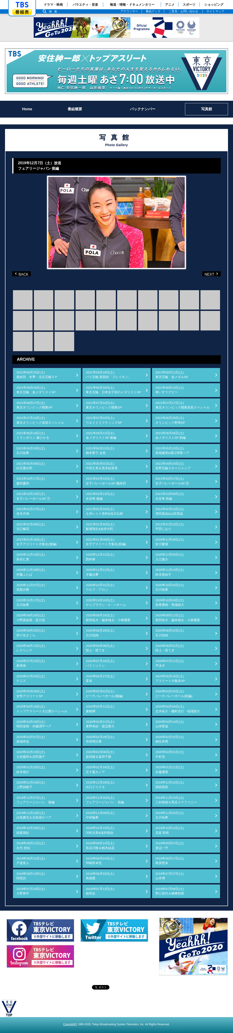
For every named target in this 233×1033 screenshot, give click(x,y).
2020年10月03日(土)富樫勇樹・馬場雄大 (169, 603)
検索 (54, 11)
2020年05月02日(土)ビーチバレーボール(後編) (104, 694)
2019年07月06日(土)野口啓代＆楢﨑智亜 (169, 891)
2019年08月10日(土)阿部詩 (30, 876)
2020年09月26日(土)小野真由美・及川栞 (30, 618)
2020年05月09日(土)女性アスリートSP (30, 694)
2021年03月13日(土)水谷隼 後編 (100, 496)
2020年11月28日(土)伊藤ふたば (30, 572)
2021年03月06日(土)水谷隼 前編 (169, 496)
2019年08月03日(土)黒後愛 (100, 876)
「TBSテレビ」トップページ (22, 5)
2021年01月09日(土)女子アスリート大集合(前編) (106, 542)
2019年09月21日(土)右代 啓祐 (30, 845)
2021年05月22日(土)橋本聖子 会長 (100, 451)
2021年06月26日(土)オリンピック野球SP (170, 420)
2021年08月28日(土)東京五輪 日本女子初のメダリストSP (113, 390)
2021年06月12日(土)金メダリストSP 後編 (101, 435)
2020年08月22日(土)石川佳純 (169, 633)
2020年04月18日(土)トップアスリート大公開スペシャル (41, 709)
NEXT (204, 273)
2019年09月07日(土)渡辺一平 (169, 845)
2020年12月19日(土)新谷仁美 (30, 557)
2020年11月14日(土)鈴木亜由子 (169, 572)
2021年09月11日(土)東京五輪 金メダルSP (171, 375)
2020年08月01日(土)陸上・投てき (169, 648)
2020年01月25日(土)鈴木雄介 (30, 769)
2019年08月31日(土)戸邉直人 (30, 861)
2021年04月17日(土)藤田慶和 (30, 481)
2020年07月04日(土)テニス (30, 679)
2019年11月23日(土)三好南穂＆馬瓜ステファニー (176, 800)
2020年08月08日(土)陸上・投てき (100, 648)
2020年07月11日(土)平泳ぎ (169, 663)
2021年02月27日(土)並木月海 (30, 511)
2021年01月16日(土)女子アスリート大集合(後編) (36, 542)
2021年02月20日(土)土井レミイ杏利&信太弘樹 (104, 511)
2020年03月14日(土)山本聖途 (169, 724)
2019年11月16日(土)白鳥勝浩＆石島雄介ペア (33, 815)
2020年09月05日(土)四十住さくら (30, 633)
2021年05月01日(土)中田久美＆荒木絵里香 (102, 466)
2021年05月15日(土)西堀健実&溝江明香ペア (172, 451)
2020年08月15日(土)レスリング (30, 648)
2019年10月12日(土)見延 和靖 (169, 830)
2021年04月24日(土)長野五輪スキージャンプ (172, 466)
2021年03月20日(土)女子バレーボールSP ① (33, 496)
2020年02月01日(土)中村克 (169, 754)
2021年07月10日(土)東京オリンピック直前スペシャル (40, 420)
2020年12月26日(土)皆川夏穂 (169, 542)
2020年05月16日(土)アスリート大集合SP (170, 679)
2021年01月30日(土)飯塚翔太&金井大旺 (100, 527)
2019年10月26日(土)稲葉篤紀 (30, 830)
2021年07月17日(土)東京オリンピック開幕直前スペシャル (182, 405)
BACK (22, 273)
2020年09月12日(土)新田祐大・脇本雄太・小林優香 (177, 618)
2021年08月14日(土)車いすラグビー (169, 390)
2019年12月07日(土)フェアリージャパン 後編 (35, 800)
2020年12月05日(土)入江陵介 (169, 557)
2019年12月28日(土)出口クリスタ (100, 785)
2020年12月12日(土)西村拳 (100, 557)
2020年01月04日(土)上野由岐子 (30, 785)
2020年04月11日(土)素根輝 (100, 709)
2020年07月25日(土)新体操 (30, 663)
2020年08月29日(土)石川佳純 (100, 633)
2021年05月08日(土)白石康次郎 (30, 466)
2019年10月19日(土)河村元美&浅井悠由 (100, 830)
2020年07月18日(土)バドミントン (100, 663)
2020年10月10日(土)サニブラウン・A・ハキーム (106, 603)
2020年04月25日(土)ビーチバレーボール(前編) (173, 694)
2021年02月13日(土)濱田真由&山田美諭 (169, 511)
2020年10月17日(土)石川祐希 (30, 603)
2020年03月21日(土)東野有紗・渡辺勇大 (100, 724)
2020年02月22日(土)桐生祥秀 (169, 739)
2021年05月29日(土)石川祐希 (30, 451)
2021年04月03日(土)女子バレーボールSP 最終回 (106, 481)
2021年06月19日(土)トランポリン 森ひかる (32, 435)
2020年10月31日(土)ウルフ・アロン (100, 587)
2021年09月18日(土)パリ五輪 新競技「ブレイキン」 (108, 375)
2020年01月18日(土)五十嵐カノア (100, 769)
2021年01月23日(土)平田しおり (169, 527)
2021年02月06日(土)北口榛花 (30, 527)
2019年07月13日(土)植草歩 (100, 891)
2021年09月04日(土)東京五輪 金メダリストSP (36, 390)
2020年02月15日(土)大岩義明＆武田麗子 (30, 754)
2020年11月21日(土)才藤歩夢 (100, 572)
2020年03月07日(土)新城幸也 (30, 739)
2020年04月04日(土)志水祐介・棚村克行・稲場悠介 (177, 709)
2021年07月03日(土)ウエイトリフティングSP (104, 420)
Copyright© (70, 1024)
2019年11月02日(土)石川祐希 (169, 815)
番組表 (22, 12)
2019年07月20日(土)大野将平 (30, 891)
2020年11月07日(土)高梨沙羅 (30, 587)
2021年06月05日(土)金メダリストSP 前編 (170, 435)
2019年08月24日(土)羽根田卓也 (100, 861)
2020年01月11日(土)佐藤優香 (169, 769)
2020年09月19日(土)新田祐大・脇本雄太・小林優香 (108, 618)
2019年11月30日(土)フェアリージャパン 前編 (105, 800)
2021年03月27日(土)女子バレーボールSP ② (172, 481)
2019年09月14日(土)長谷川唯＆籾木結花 (100, 845)
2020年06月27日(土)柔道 (100, 679)
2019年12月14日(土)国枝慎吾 (169, 785)
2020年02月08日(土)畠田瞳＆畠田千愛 (100, 754)
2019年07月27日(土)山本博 (169, 876)
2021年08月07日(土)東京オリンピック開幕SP (34, 405)
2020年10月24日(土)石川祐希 (169, 587)
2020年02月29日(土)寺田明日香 (100, 739)
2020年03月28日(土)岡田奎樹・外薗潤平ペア (33, 724)
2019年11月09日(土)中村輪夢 (100, 815)
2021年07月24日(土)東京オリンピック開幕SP (104, 405)
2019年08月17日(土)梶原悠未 (169, 861)
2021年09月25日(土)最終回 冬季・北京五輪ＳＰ (37, 375)
